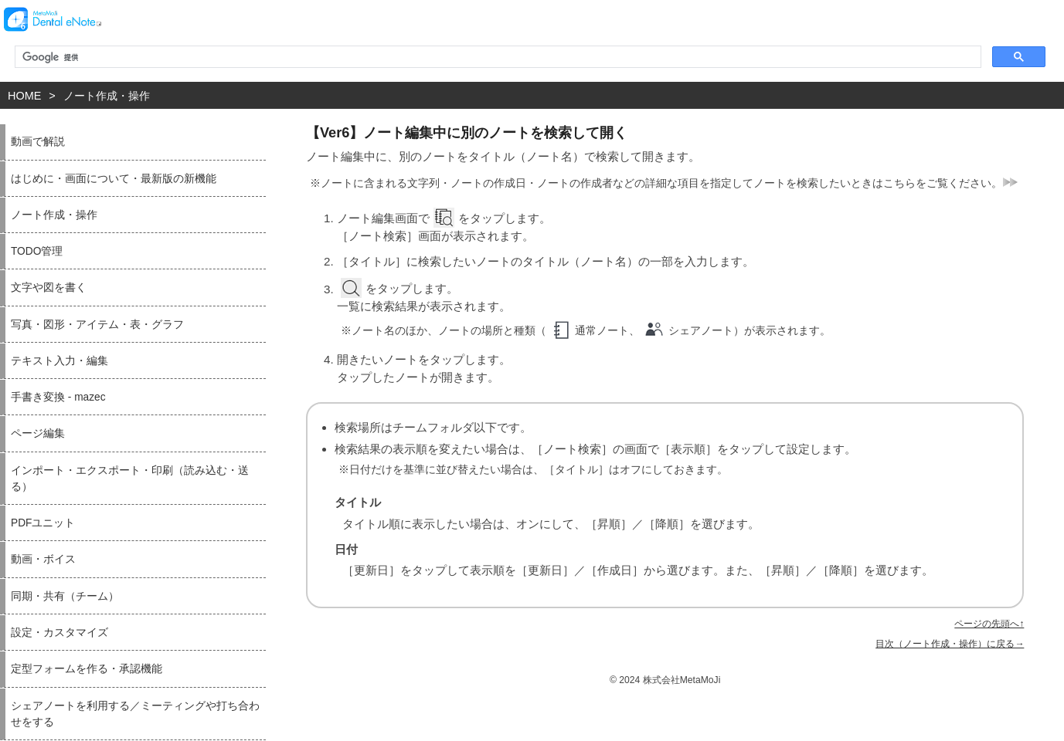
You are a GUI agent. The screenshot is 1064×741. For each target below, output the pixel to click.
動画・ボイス (43, 559)
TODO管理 (37, 251)
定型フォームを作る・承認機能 (86, 669)
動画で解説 (38, 141)
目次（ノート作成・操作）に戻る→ (949, 643)
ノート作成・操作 (106, 96)
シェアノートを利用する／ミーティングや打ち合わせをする (135, 714)
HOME (24, 96)
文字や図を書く (49, 287)
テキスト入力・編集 (59, 361)
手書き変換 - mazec (58, 397)
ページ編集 (38, 433)
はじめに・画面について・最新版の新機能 (113, 178)
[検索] (496, 57)
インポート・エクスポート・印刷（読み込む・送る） (130, 478)
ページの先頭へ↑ (989, 623)
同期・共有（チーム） (65, 596)
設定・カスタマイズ (59, 632)
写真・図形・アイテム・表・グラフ (97, 324)
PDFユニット (43, 523)
